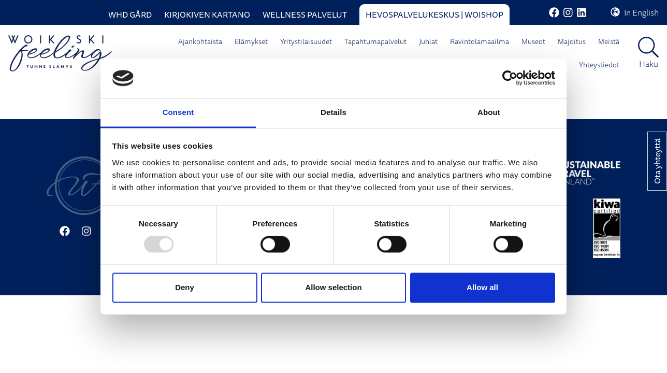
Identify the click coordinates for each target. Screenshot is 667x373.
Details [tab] (333, 112)
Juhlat (428, 41)
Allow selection (333, 287)
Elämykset (251, 41)
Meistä (608, 41)
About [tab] (488, 112)
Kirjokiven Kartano (207, 14)
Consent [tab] (178, 112)
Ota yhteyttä (657, 161)
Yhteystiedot (599, 64)
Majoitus (572, 41)
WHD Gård (130, 14)
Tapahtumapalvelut (375, 41)
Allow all (482, 287)
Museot (533, 41)
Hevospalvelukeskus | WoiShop (434, 14)
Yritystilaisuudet (306, 41)
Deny (184, 287)
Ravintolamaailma (479, 41)
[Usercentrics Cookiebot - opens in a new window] (510, 78)
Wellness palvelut (305, 14)
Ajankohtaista (200, 41)
